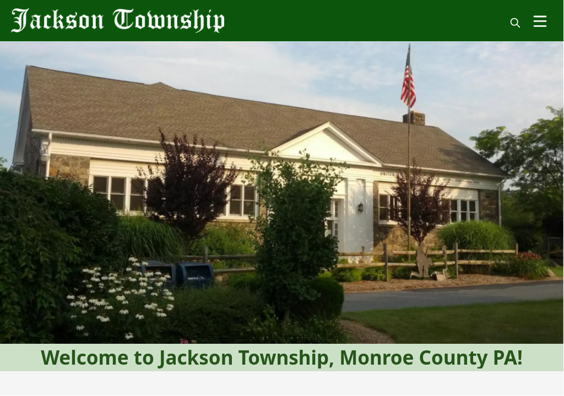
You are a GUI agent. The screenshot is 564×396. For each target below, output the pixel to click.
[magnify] (515, 22)
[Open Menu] (540, 21)
